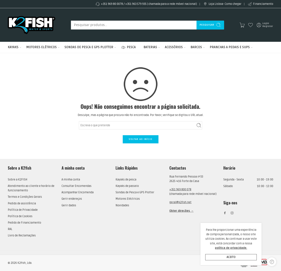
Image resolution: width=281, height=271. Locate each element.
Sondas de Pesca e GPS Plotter (135, 192)
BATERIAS (150, 47)
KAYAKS (13, 47)
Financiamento (260, 4)
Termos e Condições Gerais (25, 197)
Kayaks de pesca (126, 179)
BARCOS (196, 47)
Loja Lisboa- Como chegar (222, 4)
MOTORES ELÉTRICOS (41, 47)
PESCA (128, 47)
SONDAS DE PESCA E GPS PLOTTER (88, 47)
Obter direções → (181, 211)
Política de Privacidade (23, 210)
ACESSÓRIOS (174, 47)
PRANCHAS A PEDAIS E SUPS (230, 47)
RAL (10, 229)
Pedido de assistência (22, 203)
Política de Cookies (20, 216)
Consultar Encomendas (76, 186)
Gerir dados (69, 205)
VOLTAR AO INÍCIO (140, 139)
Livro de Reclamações (22, 235)
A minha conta (71, 179)
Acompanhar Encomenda (78, 192)
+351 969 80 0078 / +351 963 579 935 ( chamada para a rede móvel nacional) (146, 4)
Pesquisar (210, 25)
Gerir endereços (72, 198)
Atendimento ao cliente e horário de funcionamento (31, 188)
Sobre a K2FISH (17, 179)
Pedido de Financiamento (24, 222)
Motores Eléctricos (128, 198)
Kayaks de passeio (127, 186)
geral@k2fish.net (180, 202)
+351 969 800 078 (180, 189)
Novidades (122, 205)
